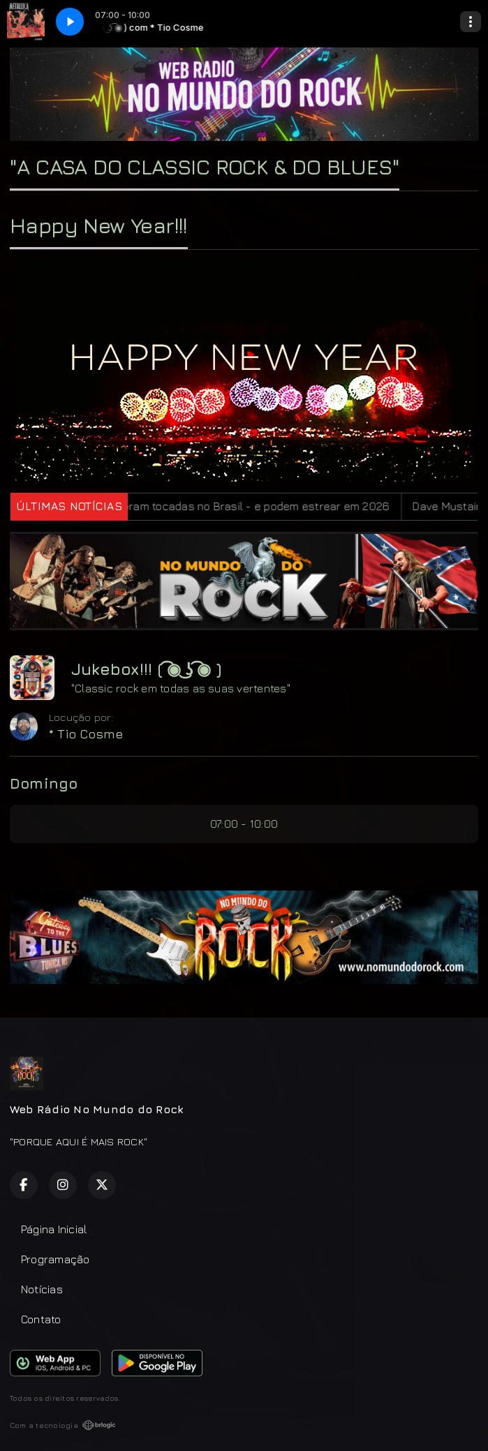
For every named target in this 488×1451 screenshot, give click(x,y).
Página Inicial (54, 1229)
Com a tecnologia (63, 1425)
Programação (55, 1259)
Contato (41, 1319)
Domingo (44, 783)
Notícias (42, 1289)
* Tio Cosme (86, 734)
